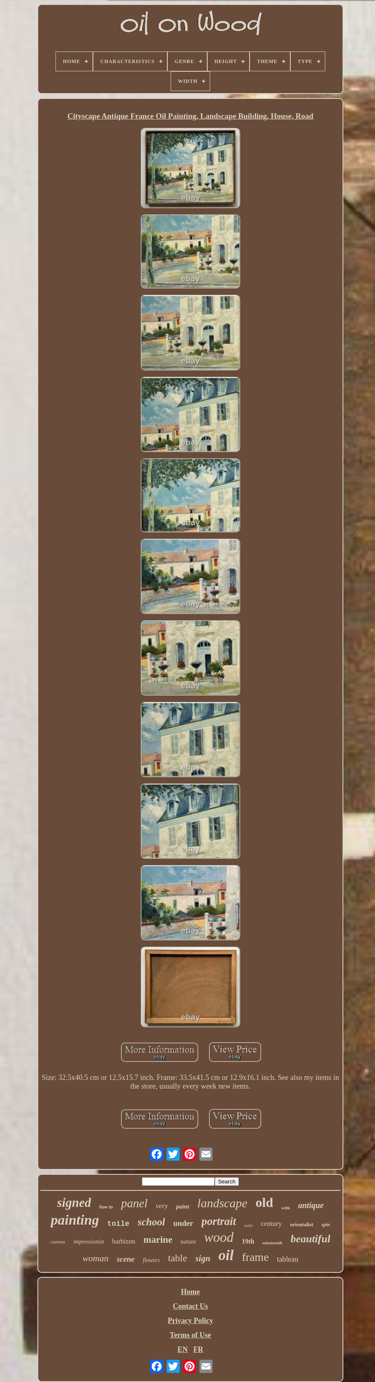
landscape (222, 1203)
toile (118, 1224)
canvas (58, 1242)
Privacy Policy (190, 1320)
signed (74, 1202)
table (178, 1258)
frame (255, 1257)
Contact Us (190, 1306)
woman (95, 1258)
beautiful (311, 1239)
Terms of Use (190, 1335)
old (264, 1202)
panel (134, 1203)
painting (75, 1219)
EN (183, 1349)
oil (226, 1255)
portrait (218, 1221)
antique (311, 1205)
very (162, 1206)
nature (188, 1241)
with (285, 1207)
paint (182, 1206)
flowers (151, 1260)
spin (326, 1224)
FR (198, 1349)
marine (158, 1239)
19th (248, 1241)
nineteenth (272, 1242)
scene (125, 1259)
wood (219, 1237)
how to (106, 1207)
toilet (248, 1225)
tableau (288, 1259)
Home (190, 1292)
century (271, 1223)
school (151, 1221)
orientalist (301, 1224)
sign (202, 1258)
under (183, 1223)
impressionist (89, 1242)
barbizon (123, 1241)
